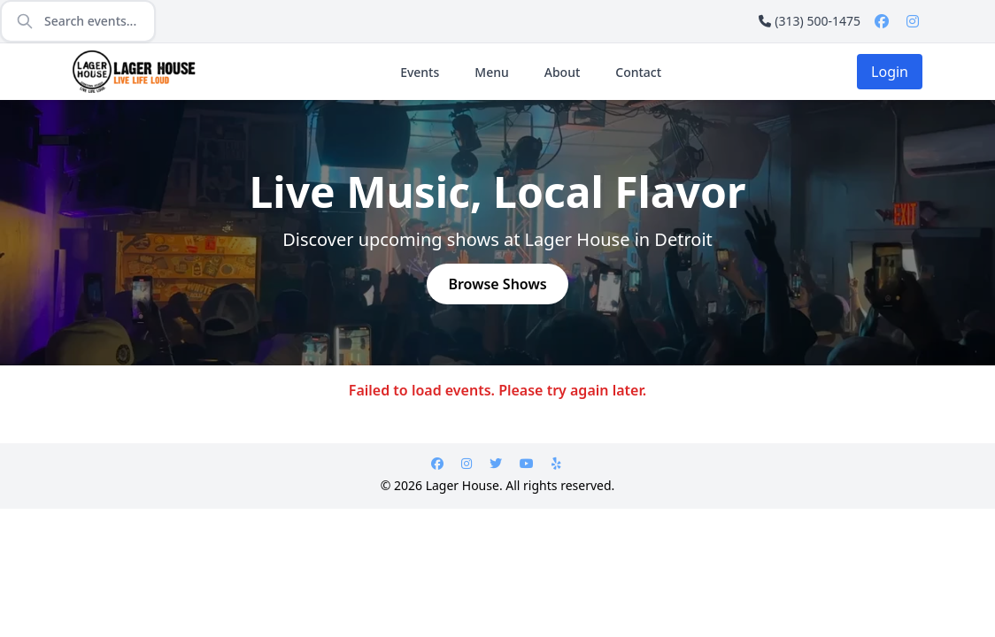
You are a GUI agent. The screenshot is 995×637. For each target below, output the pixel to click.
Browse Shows (497, 284)
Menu (491, 72)
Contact (638, 72)
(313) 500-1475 (809, 20)
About (562, 72)
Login (889, 71)
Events (419, 72)
